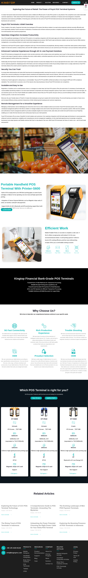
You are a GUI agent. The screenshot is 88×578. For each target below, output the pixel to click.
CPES (25, 571)
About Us (49, 551)
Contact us (75, 2)
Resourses (56, 2)
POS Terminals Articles (61, 567)
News (47, 558)
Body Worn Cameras (27, 560)
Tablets (25, 568)
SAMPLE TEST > (51, 398)
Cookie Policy (75, 560)
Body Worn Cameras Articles (62, 563)
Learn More (7, 209)
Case (36, 561)
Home (32, 2)
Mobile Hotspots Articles (62, 554)
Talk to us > (36, 398)
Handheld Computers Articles (63, 558)
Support (37, 556)
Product (39, 2)
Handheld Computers (26, 556)
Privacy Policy (75, 552)
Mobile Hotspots (26, 552)
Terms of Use (76, 556)
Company (65, 2)
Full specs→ (14, 473)
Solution (48, 2)
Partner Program (48, 555)
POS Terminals (26, 565)
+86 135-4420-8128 (14, 548)
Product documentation (39, 552)
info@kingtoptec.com (14, 553)
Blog (35, 558)
